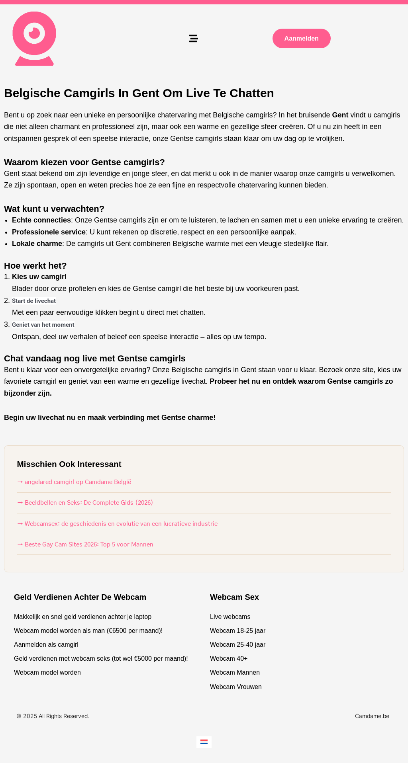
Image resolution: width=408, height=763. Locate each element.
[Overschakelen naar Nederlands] (204, 742)
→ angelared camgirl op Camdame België (74, 482)
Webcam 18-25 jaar (237, 630)
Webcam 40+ (228, 658)
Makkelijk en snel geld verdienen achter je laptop (82, 616)
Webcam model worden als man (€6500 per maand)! (88, 630)
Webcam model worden (47, 672)
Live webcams (230, 616)
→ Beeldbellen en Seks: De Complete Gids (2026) (85, 503)
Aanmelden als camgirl (46, 644)
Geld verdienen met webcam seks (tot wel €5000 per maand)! (101, 658)
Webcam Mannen (235, 672)
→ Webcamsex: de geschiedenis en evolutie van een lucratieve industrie (117, 524)
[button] (193, 38)
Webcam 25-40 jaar (237, 644)
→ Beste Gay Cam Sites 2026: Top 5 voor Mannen (85, 545)
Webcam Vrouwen (236, 686)
